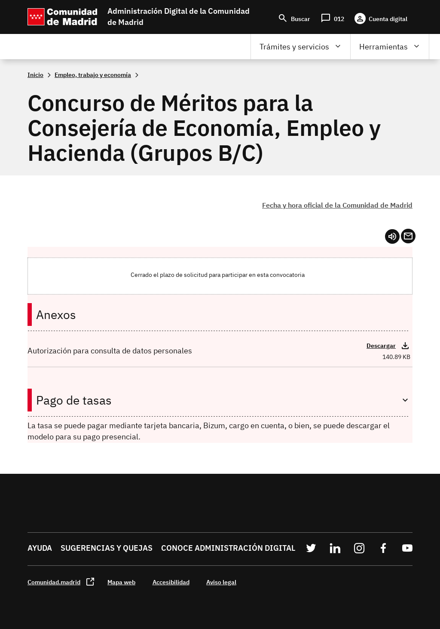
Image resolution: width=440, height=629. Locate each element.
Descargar (381, 346)
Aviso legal (221, 582)
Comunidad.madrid (54, 582)
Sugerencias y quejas (107, 548)
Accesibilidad (171, 582)
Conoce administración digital (228, 548)
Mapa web (121, 582)
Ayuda (40, 548)
